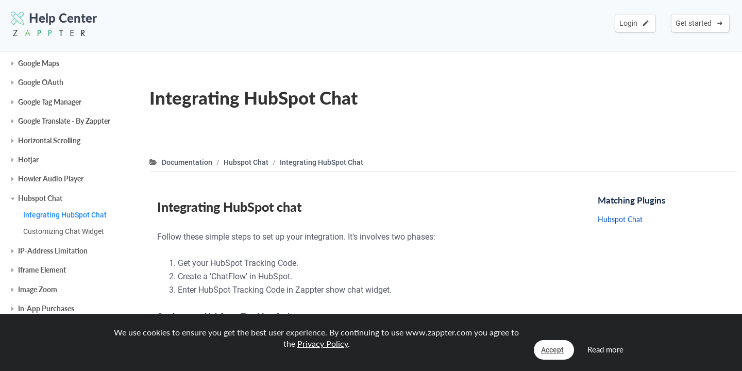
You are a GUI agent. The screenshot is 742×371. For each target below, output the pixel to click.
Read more (605, 349)
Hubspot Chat (40, 198)
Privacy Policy (322, 343)
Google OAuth (40, 82)
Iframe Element (42, 269)
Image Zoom (37, 289)
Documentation (187, 162)
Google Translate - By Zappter (64, 120)
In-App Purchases (46, 308)
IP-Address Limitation (53, 250)
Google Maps (38, 63)
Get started (699, 23)
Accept (552, 350)
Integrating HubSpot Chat (65, 215)
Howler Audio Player (50, 178)
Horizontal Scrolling (49, 140)
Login (634, 23)
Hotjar (28, 159)
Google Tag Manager (49, 101)
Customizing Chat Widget (63, 231)
